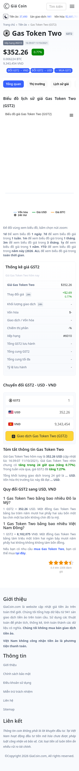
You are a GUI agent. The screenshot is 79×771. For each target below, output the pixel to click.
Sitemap (9, 709)
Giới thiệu (10, 665)
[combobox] (56, 6)
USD (17, 412)
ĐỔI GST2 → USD (42, 70)
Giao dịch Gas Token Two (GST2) (39, 436)
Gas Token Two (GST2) (43, 24)
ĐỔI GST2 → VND (18, 70)
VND (17, 424)
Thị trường (37, 84)
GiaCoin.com (38, 756)
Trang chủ (9, 24)
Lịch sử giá (61, 84)
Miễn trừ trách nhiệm (18, 692)
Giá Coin (15, 6)
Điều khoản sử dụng (17, 683)
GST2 (16, 400)
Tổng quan (13, 84)
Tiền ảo (22, 24)
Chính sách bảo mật (17, 674)
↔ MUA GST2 (63, 70)
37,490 (23, 16)
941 (49, 16)
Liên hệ (8, 700)
